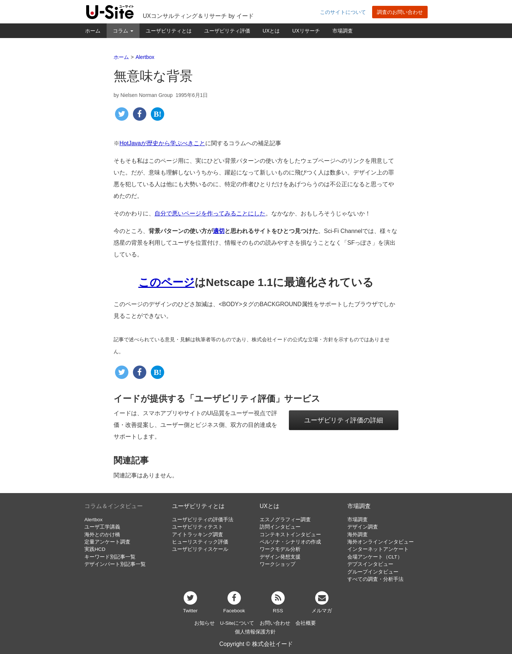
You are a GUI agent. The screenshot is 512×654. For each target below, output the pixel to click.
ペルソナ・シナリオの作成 (290, 542)
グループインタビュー (372, 572)
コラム (123, 31)
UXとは (271, 31)
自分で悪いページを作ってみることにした (209, 213)
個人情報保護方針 (255, 632)
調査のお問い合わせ (400, 12)
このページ (166, 282)
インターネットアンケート (378, 549)
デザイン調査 (362, 527)
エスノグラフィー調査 (285, 519)
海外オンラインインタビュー (380, 542)
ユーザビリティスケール (200, 549)
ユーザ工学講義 (102, 527)
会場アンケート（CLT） (374, 557)
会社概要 (305, 623)
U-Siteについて (237, 623)
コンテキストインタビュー (290, 534)
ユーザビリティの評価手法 (202, 519)
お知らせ (204, 623)
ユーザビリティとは (169, 31)
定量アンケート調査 (107, 542)
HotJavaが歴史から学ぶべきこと (162, 143)
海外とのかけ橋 (102, 534)
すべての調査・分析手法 (375, 579)
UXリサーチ (306, 31)
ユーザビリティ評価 (227, 31)
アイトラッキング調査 (197, 534)
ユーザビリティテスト (197, 527)
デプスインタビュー (370, 564)
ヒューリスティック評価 (200, 542)
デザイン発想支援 (280, 557)
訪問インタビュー (280, 527)
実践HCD (94, 549)
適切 (219, 231)
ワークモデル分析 (280, 549)
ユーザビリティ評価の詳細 (343, 420)
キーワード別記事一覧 (109, 557)
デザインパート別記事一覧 (115, 564)
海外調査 (357, 534)
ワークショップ (277, 564)
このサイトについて (343, 12)
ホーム (92, 31)
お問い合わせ (275, 623)
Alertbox (93, 519)
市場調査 (342, 31)
